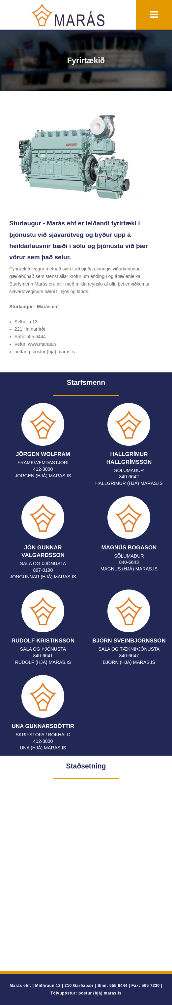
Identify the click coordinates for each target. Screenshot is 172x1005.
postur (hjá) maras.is (100, 993)
